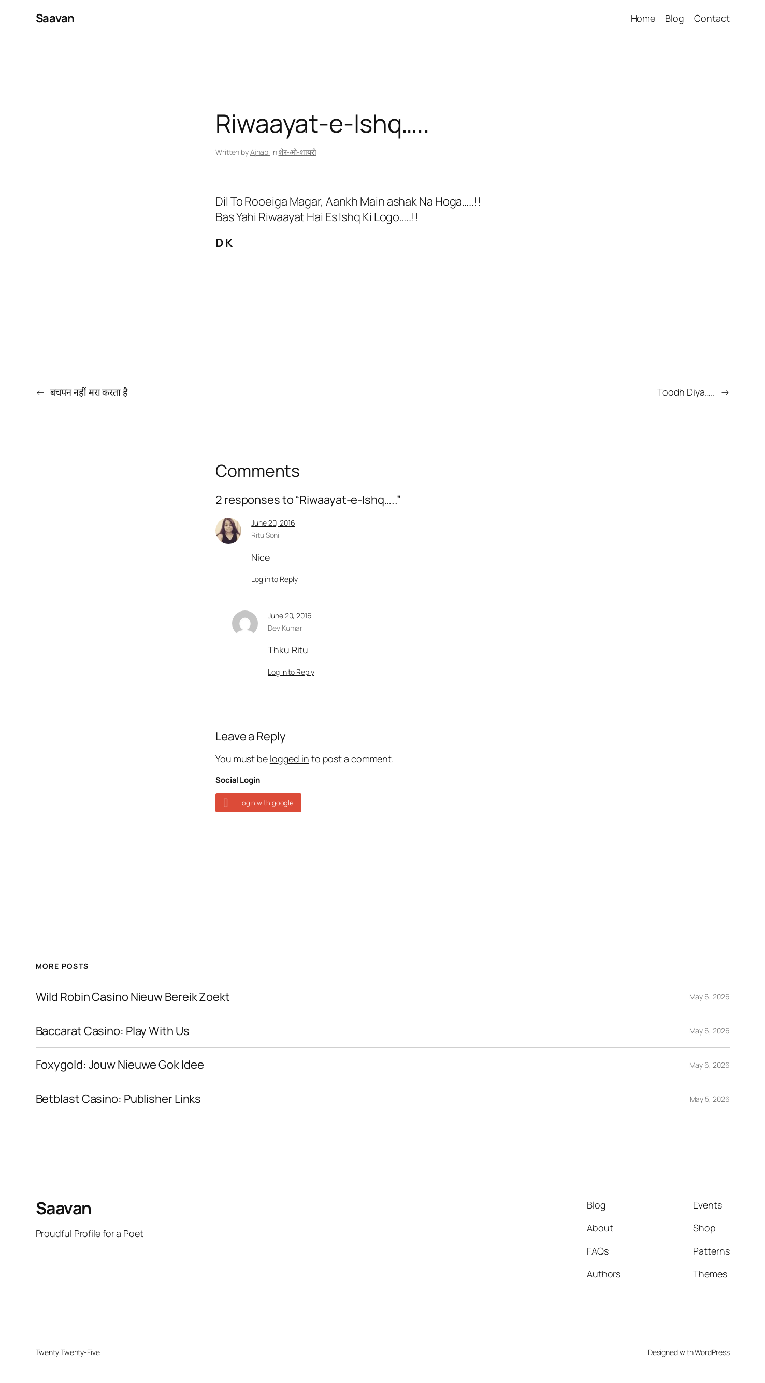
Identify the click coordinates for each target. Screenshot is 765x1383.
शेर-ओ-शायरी (297, 152)
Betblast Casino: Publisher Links (118, 1099)
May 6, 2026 (709, 996)
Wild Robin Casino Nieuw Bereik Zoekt (133, 997)
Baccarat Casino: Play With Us (113, 1031)
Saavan (55, 18)
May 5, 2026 (710, 1099)
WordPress (712, 1352)
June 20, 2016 (273, 523)
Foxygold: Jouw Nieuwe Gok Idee (120, 1064)
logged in (289, 758)
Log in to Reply (274, 579)
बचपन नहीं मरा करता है (88, 392)
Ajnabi (260, 152)
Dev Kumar (285, 628)
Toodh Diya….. (686, 392)
